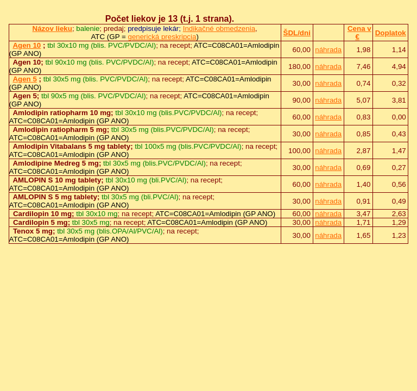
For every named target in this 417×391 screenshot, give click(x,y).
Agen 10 (26, 45)
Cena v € (359, 32)
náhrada (328, 50)
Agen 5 (24, 79)
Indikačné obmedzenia (219, 28)
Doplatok (390, 33)
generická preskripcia (162, 37)
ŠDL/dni (297, 33)
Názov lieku (52, 28)
